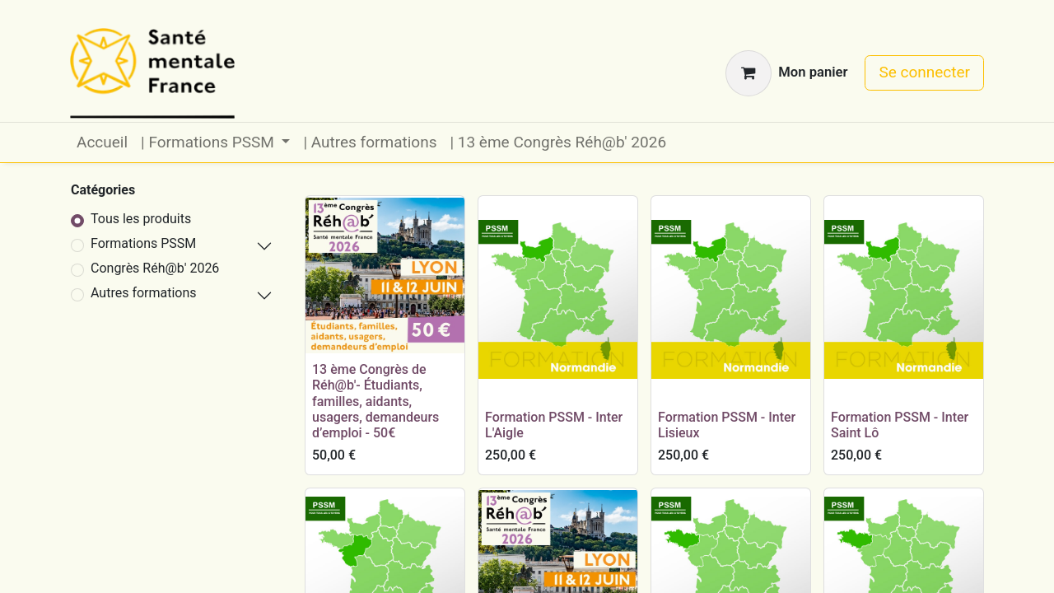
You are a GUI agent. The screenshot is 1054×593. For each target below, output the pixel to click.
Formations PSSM (143, 243)
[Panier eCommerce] (786, 73)
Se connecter (924, 72)
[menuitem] (102, 143)
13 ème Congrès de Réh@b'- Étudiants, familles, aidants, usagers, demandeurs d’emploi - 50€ (375, 401)
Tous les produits (141, 218)
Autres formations (144, 293)
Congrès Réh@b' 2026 (155, 268)
